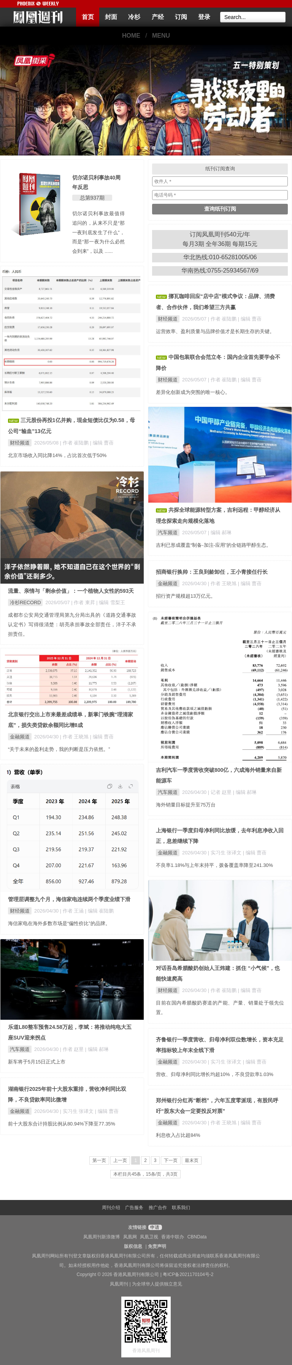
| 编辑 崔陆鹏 (99, 911)
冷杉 (134, 17)
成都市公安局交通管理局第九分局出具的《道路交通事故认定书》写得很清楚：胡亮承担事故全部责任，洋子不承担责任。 (72, 624)
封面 (111, 17)
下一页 (171, 1160)
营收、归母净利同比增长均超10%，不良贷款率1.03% (214, 1074)
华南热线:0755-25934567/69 (220, 270)
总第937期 (92, 198)
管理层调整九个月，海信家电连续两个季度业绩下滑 (69, 899)
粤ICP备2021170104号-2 (188, 1274)
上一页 (120, 1160)
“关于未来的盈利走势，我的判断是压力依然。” (59, 749)
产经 (158, 17)
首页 (88, 17)
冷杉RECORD (25, 602)
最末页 (191, 1160)
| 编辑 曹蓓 (102, 443)
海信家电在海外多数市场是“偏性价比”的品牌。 (59, 923)
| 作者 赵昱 (72, 1049)
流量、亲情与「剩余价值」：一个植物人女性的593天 (71, 591)
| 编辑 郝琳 (220, 532)
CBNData (197, 1237)
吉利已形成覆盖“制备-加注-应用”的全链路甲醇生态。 (213, 545)
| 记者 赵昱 (220, 792)
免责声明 (157, 1246)
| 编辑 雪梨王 (110, 602)
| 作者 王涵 (72, 911)
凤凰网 (130, 1237)
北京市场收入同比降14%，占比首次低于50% (57, 455)
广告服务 (134, 1207)
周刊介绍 (111, 1207)
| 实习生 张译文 (225, 853)
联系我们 (181, 1207)
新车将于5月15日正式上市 (36, 1062)
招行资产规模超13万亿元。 (186, 596)
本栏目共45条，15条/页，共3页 (145, 1174)
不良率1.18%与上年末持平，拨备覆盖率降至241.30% (214, 865)
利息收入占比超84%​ (178, 1135)
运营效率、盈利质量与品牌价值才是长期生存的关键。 (215, 331)
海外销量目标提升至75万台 (186, 805)
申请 (154, 1227)
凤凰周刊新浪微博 (101, 1237)
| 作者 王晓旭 (223, 583)
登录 (204, 17)
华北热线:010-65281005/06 (220, 257)
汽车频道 (168, 532)
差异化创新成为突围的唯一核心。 (193, 392)
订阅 (181, 17)
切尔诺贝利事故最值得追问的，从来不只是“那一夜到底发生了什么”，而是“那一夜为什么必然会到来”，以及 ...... (98, 232)
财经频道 (20, 443)
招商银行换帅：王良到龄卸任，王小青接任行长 (212, 572)
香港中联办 (172, 1237)
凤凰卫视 (149, 1237)
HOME (131, 35)
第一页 (99, 1160)
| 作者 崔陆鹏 (75, 443)
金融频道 (168, 583)
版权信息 (133, 1246)
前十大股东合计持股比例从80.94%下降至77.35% (61, 1124)
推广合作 (158, 1207)
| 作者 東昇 (83, 602)
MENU (161, 35)
